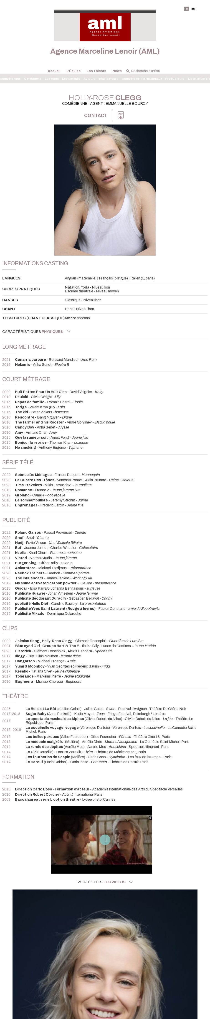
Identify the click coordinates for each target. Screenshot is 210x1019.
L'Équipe (73, 71)
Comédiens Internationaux (142, 78)
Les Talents (96, 71)
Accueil (54, 71)
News (117, 71)
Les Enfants (71, 78)
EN (193, 8)
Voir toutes (105, 882)
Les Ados (52, 78)
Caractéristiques (36, 331)
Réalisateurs (108, 78)
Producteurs (175, 78)
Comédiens (32, 78)
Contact (95, 115)
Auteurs (89, 78)
